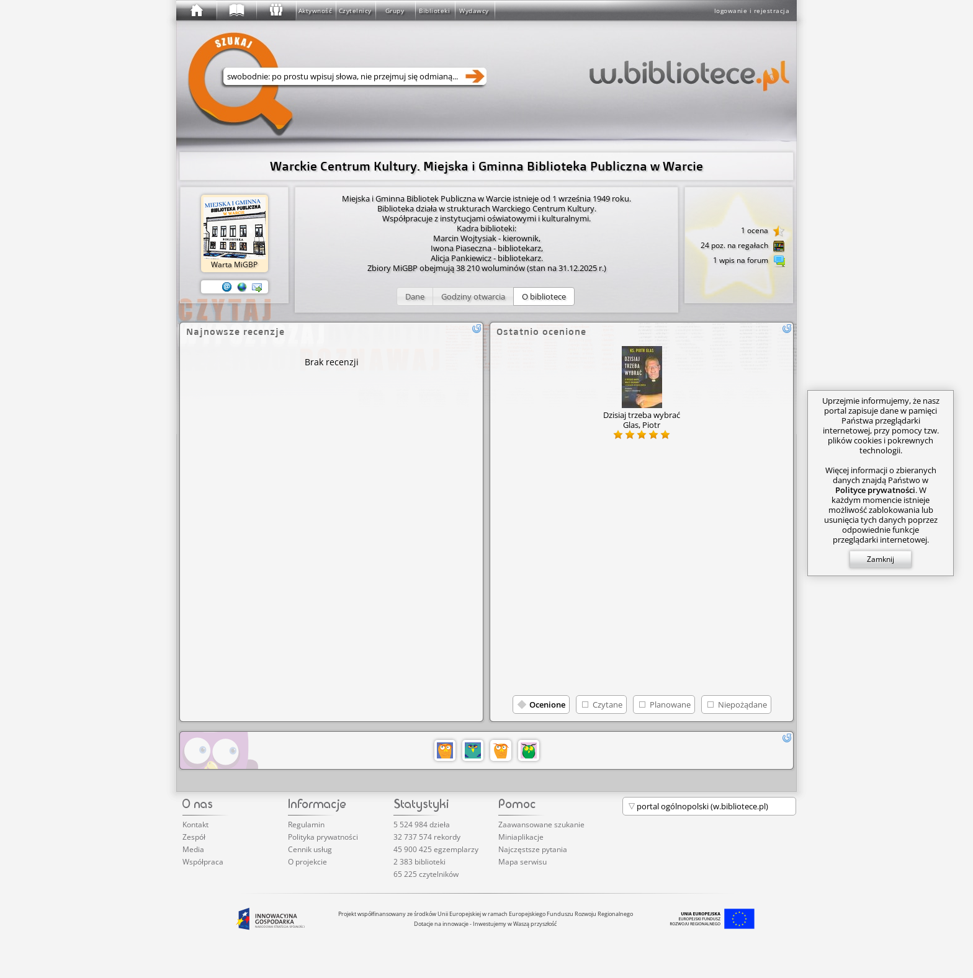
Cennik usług (310, 849)
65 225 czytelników (426, 874)
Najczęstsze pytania (532, 849)
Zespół (193, 837)
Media (193, 849)
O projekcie (307, 861)
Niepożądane (742, 704)
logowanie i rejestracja (752, 10)
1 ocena (763, 231)
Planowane (670, 704)
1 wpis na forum (749, 261)
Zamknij (880, 559)
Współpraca (202, 861)
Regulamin (306, 824)
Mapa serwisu (522, 861)
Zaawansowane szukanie (541, 824)
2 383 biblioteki (419, 861)
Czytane (607, 704)
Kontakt (195, 824)
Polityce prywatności (875, 490)
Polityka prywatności (323, 837)
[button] (415, 296)
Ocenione (547, 704)
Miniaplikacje (521, 837)
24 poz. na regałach (743, 246)
